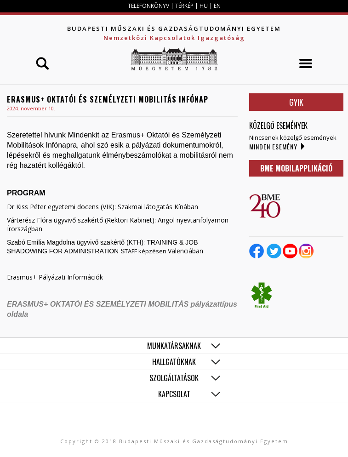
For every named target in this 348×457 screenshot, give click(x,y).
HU (204, 6)
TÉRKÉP (185, 6)
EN (217, 6)
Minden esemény (273, 146)
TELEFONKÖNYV (148, 6)
